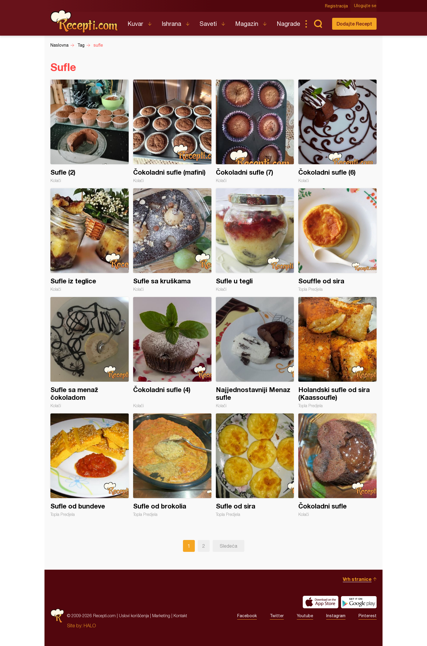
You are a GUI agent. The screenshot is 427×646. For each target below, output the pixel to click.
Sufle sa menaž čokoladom (89, 352)
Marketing (161, 615)
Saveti (208, 23)
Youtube (305, 615)
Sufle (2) (89, 131)
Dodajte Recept (354, 23)
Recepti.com (84, 21)
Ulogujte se (365, 6)
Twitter (277, 615)
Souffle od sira (337, 240)
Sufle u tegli (255, 240)
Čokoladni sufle (337, 465)
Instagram (335, 615)
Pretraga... (318, 24)
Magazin (246, 23)
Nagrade (288, 23)
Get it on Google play (359, 602)
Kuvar (135, 23)
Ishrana (171, 23)
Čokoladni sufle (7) (255, 131)
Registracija (336, 6)
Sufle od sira (255, 465)
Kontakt (180, 615)
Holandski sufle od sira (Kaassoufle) (337, 352)
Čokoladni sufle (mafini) (172, 131)
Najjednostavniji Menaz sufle (255, 352)
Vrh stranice (357, 579)
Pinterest (368, 615)
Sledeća (228, 546)
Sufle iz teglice (89, 240)
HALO (90, 625)
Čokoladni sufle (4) (172, 352)
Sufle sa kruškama (172, 240)
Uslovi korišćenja (134, 615)
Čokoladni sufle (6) (337, 131)
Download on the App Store (320, 602)
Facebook (247, 615)
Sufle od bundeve (89, 465)
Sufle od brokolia (172, 465)
